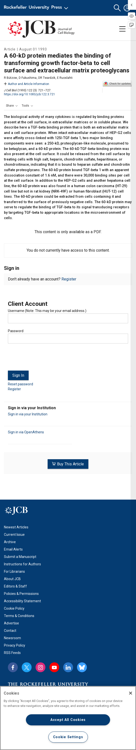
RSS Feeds (12, 653)
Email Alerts (13, 549)
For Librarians (14, 571)
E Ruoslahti (65, 78)
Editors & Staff (15, 586)
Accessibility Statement (22, 601)
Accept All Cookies (68, 720)
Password (15, 331)
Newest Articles (16, 527)
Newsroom (12, 638)
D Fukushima (28, 78)
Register (68, 279)
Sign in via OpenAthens (26, 432)
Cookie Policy (14, 608)
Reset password (20, 384)
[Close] (130, 693)
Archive (10, 542)
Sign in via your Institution (27, 414)
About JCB (12, 579)
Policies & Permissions (21, 594)
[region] (68, 718)
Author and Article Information (26, 84)
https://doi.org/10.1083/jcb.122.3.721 (29, 94)
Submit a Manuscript (20, 557)
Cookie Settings (68, 737)
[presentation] (45, 359)
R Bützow (10, 78)
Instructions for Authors (22, 564)
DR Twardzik (46, 78)
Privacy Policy (14, 645)
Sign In (18, 375)
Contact (10, 631)
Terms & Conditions (19, 616)
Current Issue (14, 535)
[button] (117, 8)
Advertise (11, 623)
